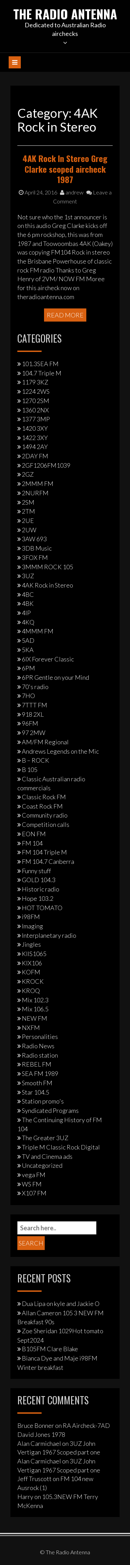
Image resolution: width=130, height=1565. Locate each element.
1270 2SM (35, 400)
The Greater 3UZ (45, 1138)
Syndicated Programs (50, 1110)
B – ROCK (35, 760)
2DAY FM (35, 456)
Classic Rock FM (44, 797)
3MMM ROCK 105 (47, 567)
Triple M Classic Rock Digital (61, 1147)
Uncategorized (42, 1165)
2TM (28, 511)
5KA (28, 649)
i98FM (31, 916)
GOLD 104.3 (38, 880)
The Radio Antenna (65, 13)
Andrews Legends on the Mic (60, 751)
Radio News (38, 1046)
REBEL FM (36, 1064)
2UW (29, 530)
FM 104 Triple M (44, 852)
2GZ (28, 474)
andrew (72, 192)
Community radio (45, 815)
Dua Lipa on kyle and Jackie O (60, 1303)
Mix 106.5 (35, 1009)
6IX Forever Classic (48, 659)
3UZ (28, 576)
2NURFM (35, 493)
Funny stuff (36, 871)
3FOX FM (35, 557)
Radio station (40, 1055)
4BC (28, 594)
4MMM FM (37, 631)
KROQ (31, 990)
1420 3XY (35, 428)
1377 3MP (36, 419)
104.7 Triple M (41, 373)
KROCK (33, 981)
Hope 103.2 (37, 898)
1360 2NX (35, 410)
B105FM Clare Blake (50, 1349)
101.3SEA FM (40, 364)
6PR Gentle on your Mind (55, 677)
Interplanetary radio (49, 935)
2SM (28, 502)
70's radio (35, 686)
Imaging (32, 926)
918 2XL (33, 714)
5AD (28, 640)
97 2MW (33, 732)
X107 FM (34, 1193)
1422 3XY (35, 437)
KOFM (31, 972)
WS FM (32, 1184)
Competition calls (45, 824)
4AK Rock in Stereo (47, 585)
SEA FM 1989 (40, 1073)
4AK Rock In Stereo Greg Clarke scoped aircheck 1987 (65, 169)
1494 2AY (35, 446)
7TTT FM (34, 705)
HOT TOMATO (42, 908)
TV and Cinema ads (47, 1156)
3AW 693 (34, 539)
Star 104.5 (35, 1092)
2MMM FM (37, 483)
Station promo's (43, 1101)
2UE (28, 520)
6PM (28, 668)
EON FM (34, 834)
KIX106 (32, 963)
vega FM (33, 1174)
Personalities (40, 1036)
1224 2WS (36, 391)
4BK (28, 603)
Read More (65, 315)
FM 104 (32, 843)
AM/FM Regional (45, 742)
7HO (28, 695)
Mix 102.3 (35, 1000)
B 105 (29, 769)
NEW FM (34, 1018)
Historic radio (40, 889)
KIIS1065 (34, 953)
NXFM (31, 1027)
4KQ (28, 622)
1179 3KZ (35, 382)
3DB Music (37, 548)
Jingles (31, 944)
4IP (26, 613)
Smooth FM (37, 1083)
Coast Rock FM (42, 806)
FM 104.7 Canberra (48, 861)
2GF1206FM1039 (46, 465)
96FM (30, 723)
